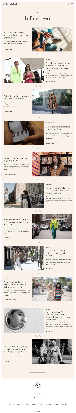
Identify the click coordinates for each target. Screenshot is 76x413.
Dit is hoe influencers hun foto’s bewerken (58, 128)
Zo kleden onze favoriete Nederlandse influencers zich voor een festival (15, 284)
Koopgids (64, 404)
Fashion (11, 404)
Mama (33, 404)
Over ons (26, 407)
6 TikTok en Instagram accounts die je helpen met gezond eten (16, 35)
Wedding (40, 404)
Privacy (42, 407)
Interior (26, 404)
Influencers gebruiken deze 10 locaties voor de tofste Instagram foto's (58, 191)
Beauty (19, 404)
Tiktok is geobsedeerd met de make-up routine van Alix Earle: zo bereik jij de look (58, 67)
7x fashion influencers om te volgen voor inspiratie (16, 97)
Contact (34, 407)
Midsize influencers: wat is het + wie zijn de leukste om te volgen (16, 222)
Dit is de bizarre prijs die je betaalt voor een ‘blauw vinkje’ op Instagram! (16, 349)
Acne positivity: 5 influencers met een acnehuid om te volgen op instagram (58, 316)
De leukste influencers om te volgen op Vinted (16, 159)
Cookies (50, 407)
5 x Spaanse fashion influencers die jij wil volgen (55, 253)
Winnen (56, 404)
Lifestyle (48, 404)
